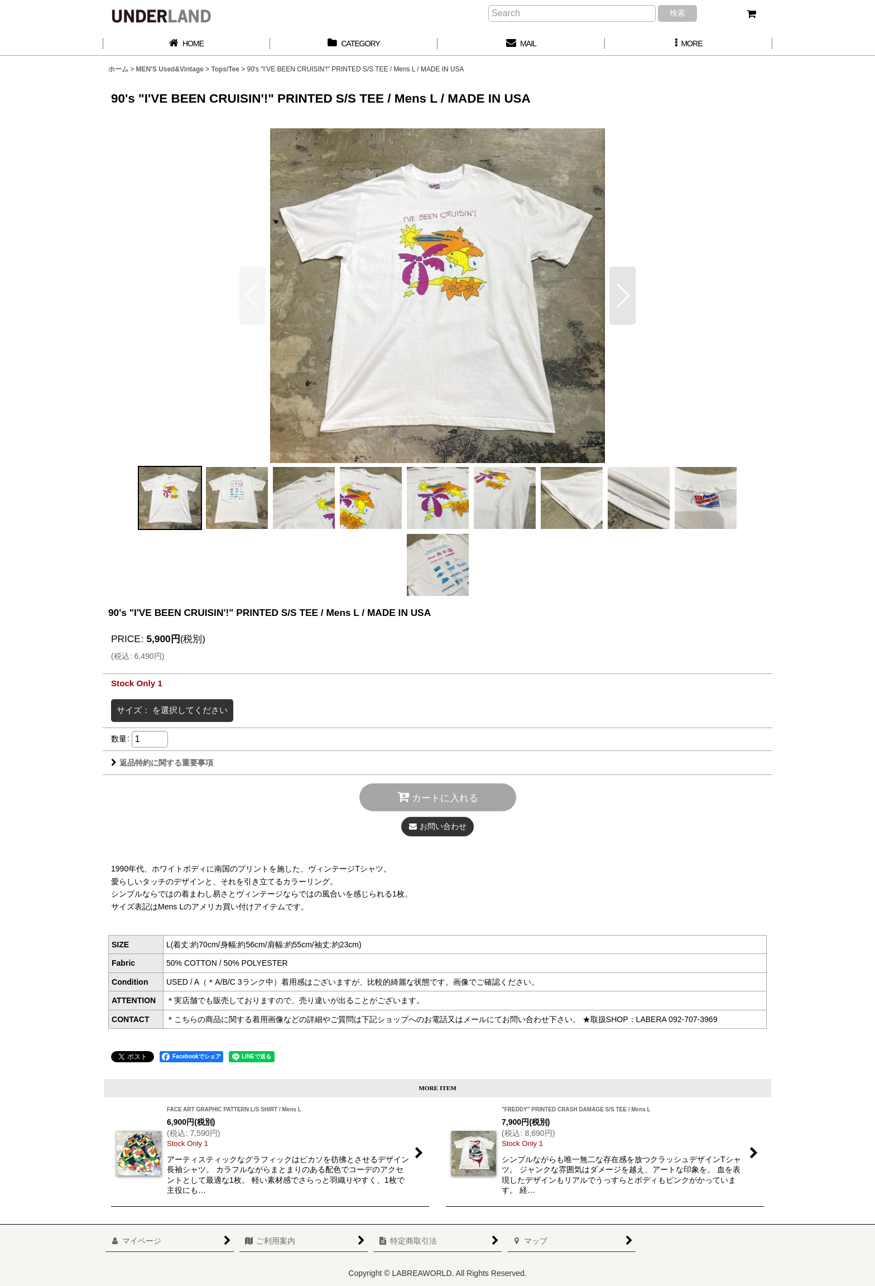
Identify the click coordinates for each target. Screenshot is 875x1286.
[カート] (751, 14)
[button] (688, 43)
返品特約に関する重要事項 (162, 762)
